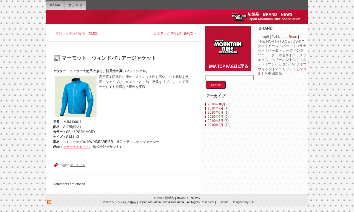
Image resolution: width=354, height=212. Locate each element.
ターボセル (280, 55)
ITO (251, 202)
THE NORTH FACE (274, 41)
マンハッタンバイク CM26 (77, 33)
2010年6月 (215, 112)
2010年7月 (215, 108)
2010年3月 (215, 121)
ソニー (263, 55)
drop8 (264, 37)
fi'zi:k (276, 37)
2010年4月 (215, 117)
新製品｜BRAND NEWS (270, 14)
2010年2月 (215, 125)
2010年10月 (216, 104)
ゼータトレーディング (286, 50)
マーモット (77, 165)
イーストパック (280, 46)
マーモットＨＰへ (76, 147)
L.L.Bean (289, 37)
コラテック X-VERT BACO (173, 33)
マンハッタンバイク (284, 64)
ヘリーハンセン (283, 59)
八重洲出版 (273, 73)
